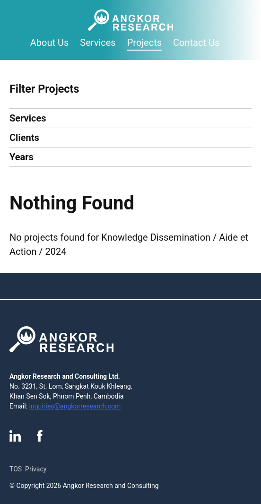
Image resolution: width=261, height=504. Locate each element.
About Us (49, 42)
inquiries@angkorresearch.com (75, 406)
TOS (15, 469)
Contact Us (196, 42)
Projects (144, 42)
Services (97, 42)
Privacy (35, 469)
